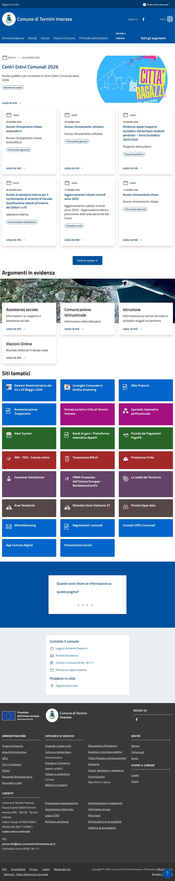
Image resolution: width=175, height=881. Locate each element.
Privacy (33, 869)
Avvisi (12, 57)
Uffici (5, 758)
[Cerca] (169, 19)
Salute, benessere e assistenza (106, 770)
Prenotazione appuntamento (61, 803)
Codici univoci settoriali (16, 831)
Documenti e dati (12, 783)
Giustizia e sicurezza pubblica (105, 752)
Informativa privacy (99, 809)
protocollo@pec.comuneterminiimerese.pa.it (28, 844)
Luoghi (135, 775)
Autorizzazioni (96, 776)
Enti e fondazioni (12, 764)
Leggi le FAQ (52, 815)
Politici (6, 770)
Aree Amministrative (14, 752)
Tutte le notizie (87, 260)
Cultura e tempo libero (58, 752)
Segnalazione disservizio (59, 809)
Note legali (94, 815)
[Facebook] (138, 19)
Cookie (46, 869)
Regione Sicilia (10, 4)
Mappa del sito (62, 869)
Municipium (164, 869)
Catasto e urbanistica (57, 774)
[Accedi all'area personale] (155, 5)
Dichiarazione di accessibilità (104, 822)
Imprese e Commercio (57, 763)
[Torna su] (167, 873)
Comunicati (137, 752)
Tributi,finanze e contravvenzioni (107, 758)
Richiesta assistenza (57, 822)
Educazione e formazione (102, 746)
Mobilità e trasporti (56, 785)
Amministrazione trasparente (105, 803)
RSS (4, 869)
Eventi (135, 781)
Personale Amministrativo (17, 777)
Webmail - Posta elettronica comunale (26, 874)
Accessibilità (18, 869)
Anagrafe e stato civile (58, 746)
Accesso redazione (162, 874)
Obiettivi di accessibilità (102, 828)
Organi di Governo (12, 746)
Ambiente (93, 764)
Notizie (135, 746)
